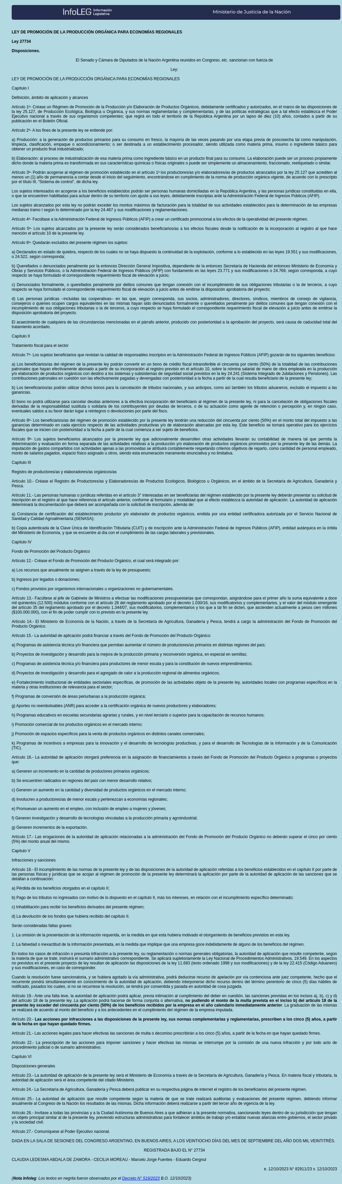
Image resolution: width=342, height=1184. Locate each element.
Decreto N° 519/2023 (141, 1178)
